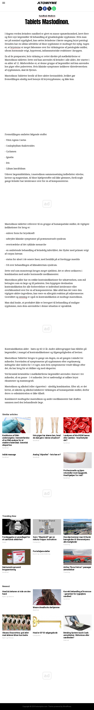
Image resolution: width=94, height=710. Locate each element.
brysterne (15, 47)
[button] (3, 3)
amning (23, 296)
